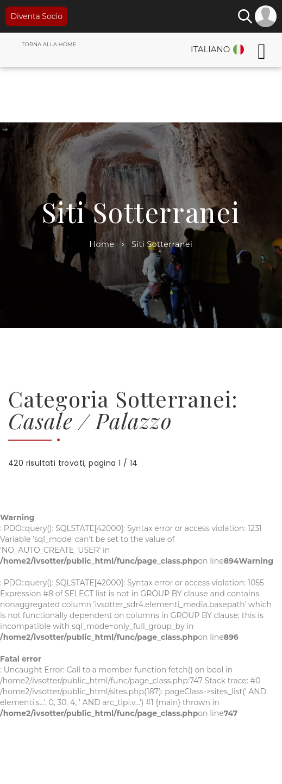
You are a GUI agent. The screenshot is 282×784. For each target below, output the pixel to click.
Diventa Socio (36, 16)
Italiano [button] (210, 49)
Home (102, 244)
